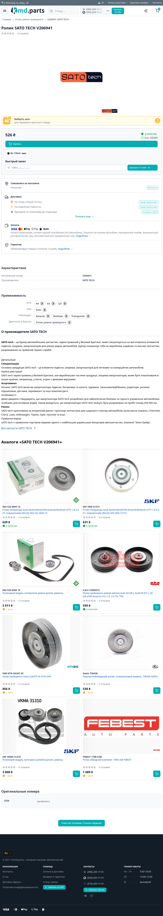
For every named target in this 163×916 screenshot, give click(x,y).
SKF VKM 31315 (91, 506)
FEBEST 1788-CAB (92, 756)
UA (101, 2)
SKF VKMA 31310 (11, 756)
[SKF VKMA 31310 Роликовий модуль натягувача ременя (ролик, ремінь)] (41, 726)
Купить (15, 144)
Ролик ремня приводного (29, 19)
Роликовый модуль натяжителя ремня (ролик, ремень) (32, 593)
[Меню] (4, 10)
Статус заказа (50, 882)
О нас (6, 876)
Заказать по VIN (54, 887)
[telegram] (85, 896)
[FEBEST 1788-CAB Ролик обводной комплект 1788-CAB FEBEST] (121, 726)
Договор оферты (12, 882)
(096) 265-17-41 (93, 871)
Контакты (157, 2)
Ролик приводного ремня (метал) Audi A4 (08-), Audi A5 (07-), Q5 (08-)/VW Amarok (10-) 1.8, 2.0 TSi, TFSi (118, 594)
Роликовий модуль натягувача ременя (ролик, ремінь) (32, 759)
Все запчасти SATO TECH (18, 428)
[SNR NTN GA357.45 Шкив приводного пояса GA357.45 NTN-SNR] (41, 643)
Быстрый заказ (15, 161)
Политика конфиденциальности (20, 887)
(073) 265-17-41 (93, 883)
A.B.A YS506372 (91, 590)
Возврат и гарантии (54, 876)
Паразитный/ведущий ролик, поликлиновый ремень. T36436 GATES (120, 676)
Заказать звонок (94, 889)
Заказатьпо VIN (118, 11)
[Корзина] (158, 10)
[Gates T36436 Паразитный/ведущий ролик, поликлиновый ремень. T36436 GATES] (121, 643)
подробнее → (83, 235)
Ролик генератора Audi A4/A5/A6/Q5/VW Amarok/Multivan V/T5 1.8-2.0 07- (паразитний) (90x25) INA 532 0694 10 (40, 511)
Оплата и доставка (117, 2)
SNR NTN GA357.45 (12, 673)
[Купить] (76, 524)
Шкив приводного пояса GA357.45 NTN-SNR (26, 676)
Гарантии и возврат (139, 2)
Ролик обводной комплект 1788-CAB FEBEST (107, 759)
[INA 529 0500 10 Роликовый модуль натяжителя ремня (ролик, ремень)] (41, 559)
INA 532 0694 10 (11, 506)
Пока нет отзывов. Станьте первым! (81, 823)
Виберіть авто (22, 119)
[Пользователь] (145, 11)
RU (8, 853)
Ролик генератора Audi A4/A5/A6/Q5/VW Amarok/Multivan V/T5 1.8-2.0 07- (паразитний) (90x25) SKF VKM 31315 (121, 511)
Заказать (139, 167)
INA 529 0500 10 (11, 590)
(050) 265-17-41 (93, 877)
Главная (6, 19)
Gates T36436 (90, 673)
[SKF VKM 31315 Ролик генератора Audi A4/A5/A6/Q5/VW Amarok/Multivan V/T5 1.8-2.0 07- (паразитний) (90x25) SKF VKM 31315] (121, 476)
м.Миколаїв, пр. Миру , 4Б (15, 2)
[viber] (91, 896)
